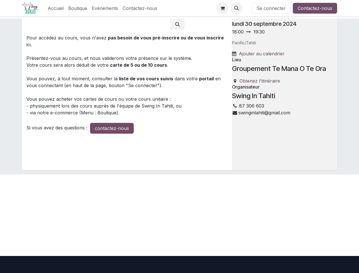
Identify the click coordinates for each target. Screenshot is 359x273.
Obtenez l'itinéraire (259, 81)
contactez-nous (112, 128)
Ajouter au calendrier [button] (262, 53)
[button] (237, 8)
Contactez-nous (315, 8)
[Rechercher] (177, 24)
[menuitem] (55, 8)
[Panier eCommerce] (222, 8)
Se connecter (271, 8)
